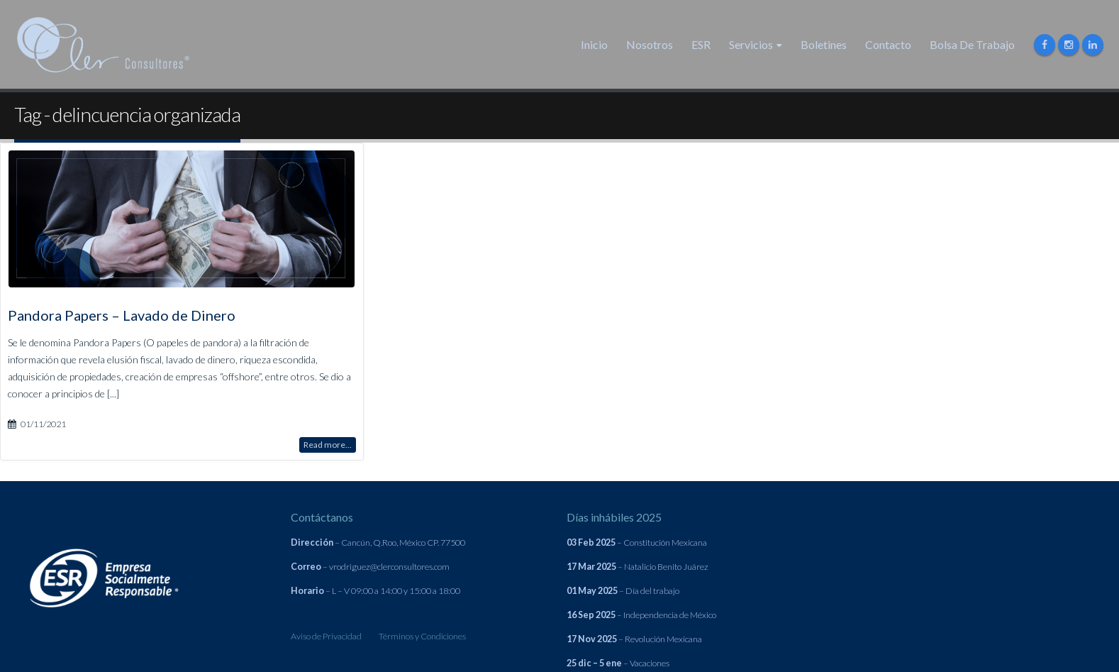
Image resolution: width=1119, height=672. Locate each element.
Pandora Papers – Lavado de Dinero (121, 314)
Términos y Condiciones (422, 636)
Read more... (328, 444)
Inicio (594, 44)
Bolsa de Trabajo (972, 44)
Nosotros (649, 44)
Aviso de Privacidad (326, 636)
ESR (701, 44)
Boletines (824, 44)
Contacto (888, 44)
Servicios (751, 44)
